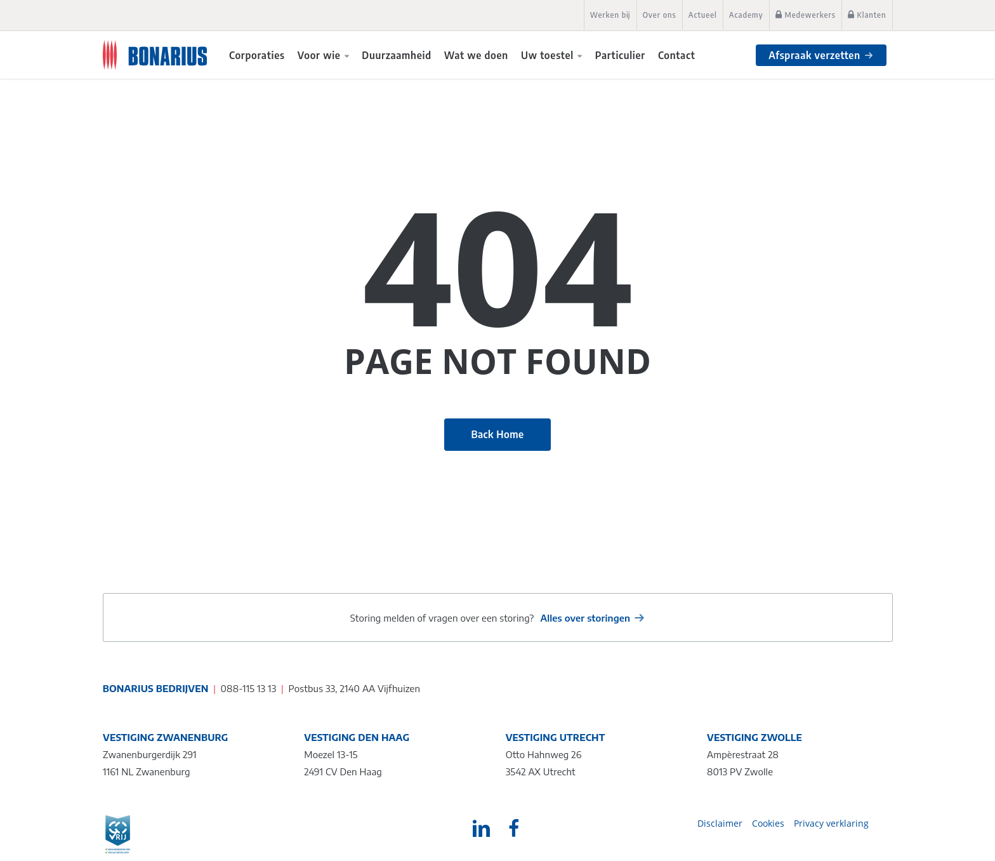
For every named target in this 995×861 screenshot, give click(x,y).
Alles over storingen (585, 618)
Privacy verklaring (831, 823)
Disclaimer (719, 823)
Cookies (768, 823)
